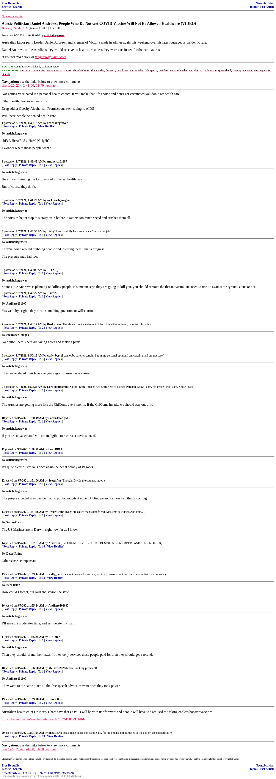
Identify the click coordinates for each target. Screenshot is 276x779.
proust (53, 732)
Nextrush (54, 543)
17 (3, 636)
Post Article (267, 6)
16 (3, 605)
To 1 (41, 165)
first (4, 85)
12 (3, 480)
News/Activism (265, 3)
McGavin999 (57, 668)
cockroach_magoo (58, 200)
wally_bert (53, 355)
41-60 (30, 85)
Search (17, 6)
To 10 (41, 546)
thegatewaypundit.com (50, 57)
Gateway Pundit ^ (13, 28)
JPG (50, 231)
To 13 (41, 577)
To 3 (41, 359)
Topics (253, 6)
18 (3, 668)
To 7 (41, 609)
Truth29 (52, 293)
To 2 (41, 327)
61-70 (40, 85)
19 (3, 699)
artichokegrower (57, 123)
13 (3, 511)
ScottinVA (55, 480)
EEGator (54, 636)
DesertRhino (56, 511)
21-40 (20, 85)
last (54, 85)
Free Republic (10, 3)
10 (3, 418)
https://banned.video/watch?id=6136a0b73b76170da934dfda (43, 719)
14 (3, 543)
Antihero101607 (57, 161)
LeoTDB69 (55, 449)
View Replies (46, 126)
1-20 (11, 85)
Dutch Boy (55, 699)
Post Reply (10, 126)
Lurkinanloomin (57, 386)
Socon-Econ (56, 418)
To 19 (41, 736)
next (48, 85)
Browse (6, 6)
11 (3, 449)
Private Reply (27, 126)
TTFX (51, 270)
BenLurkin (54, 324)
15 (3, 574)
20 (3, 732)
